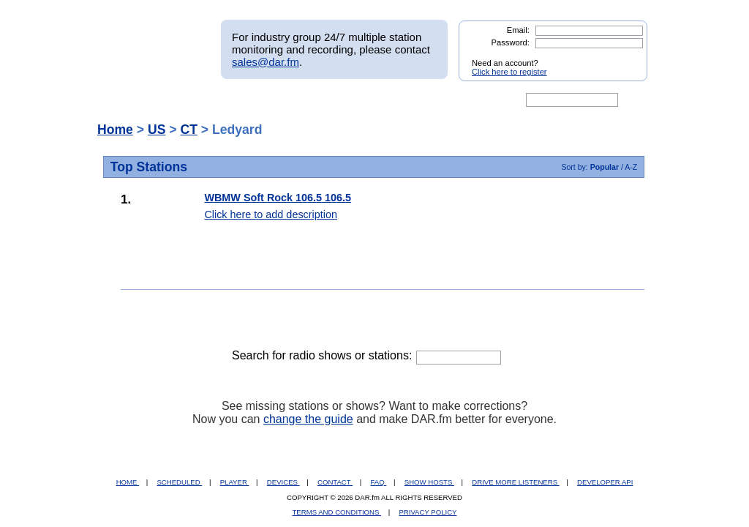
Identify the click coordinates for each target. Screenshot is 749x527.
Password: (511, 42)
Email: (518, 30)
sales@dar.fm (265, 62)
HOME (127, 482)
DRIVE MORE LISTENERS (515, 482)
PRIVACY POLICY (427, 512)
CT (188, 129)
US (156, 129)
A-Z (631, 166)
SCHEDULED (179, 482)
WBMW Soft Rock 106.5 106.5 (277, 197)
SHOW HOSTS (429, 482)
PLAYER (234, 482)
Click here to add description (270, 214)
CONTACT (335, 482)
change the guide (308, 419)
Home (115, 129)
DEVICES (283, 482)
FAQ (379, 482)
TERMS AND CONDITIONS (337, 512)
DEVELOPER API (605, 482)
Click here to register (509, 71)
